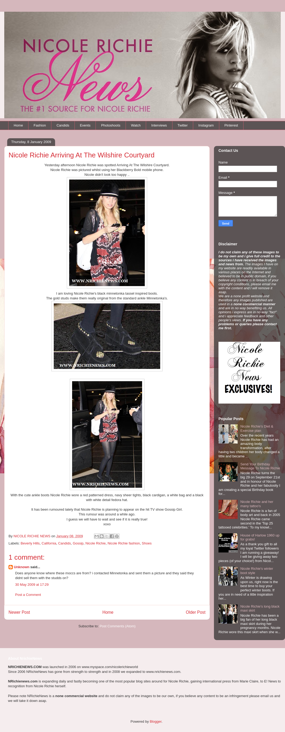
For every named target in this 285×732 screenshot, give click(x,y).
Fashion (40, 125)
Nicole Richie (95, 543)
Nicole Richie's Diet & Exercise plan (256, 428)
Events (85, 125)
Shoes (147, 543)
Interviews (159, 125)
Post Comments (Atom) (117, 626)
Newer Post (19, 612)
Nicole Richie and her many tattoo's (256, 504)
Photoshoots (110, 125)
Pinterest (231, 125)
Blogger (156, 721)
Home (18, 125)
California (49, 543)
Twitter (182, 125)
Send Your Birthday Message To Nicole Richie (260, 466)
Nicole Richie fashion (124, 543)
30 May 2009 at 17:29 (32, 585)
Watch (136, 125)
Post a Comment (28, 595)
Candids (62, 125)
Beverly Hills (30, 543)
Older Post (195, 612)
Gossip (78, 543)
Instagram (206, 125)
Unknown (22, 567)
